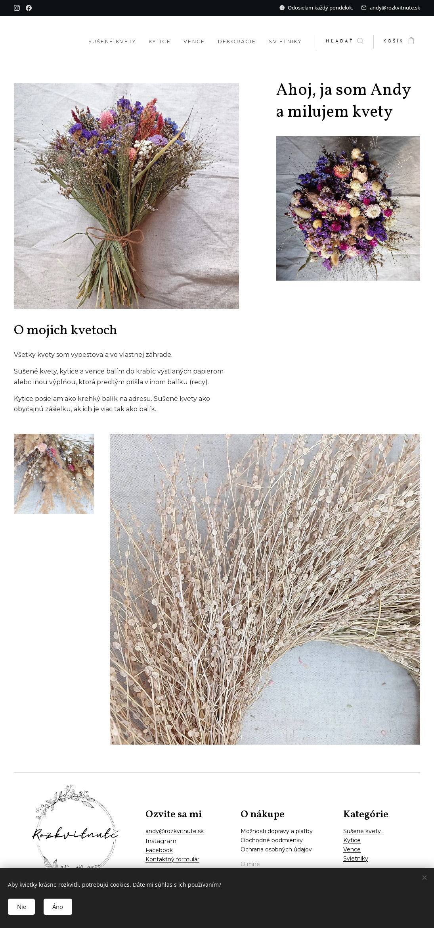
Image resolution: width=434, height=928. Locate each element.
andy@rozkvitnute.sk (395, 7)
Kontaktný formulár (172, 859)
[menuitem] (102, 42)
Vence (352, 849)
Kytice (352, 840)
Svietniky (355, 858)
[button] (344, 42)
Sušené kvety (362, 831)
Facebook (159, 850)
